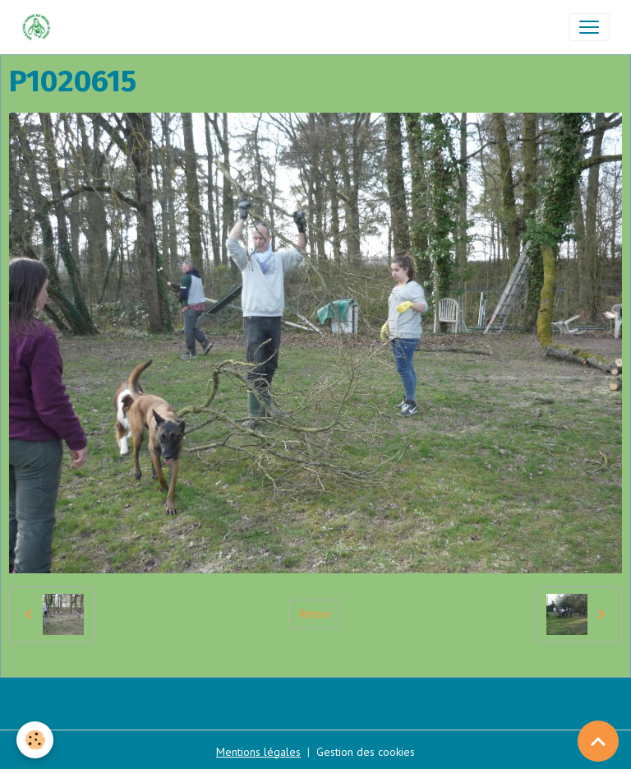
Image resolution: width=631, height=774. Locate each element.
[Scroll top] (598, 741)
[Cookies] (34, 739)
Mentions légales (258, 751)
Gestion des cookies (365, 751)
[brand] (39, 27)
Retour (315, 613)
